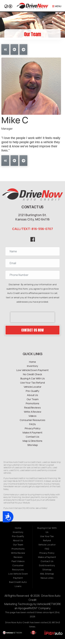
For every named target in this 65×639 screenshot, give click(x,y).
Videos (32, 416)
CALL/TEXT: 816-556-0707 (32, 229)
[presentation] (32, 317)
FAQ (47, 548)
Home (32, 361)
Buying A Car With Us (32, 378)
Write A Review (32, 411)
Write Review (18, 552)
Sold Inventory (47, 565)
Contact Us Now (32, 330)
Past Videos (18, 561)
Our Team (33, 399)
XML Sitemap (47, 573)
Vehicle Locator (32, 386)
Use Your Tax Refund (32, 382)
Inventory (32, 366)
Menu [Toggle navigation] (56, 6)
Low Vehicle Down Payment (32, 370)
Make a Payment (47, 557)
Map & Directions (32, 440)
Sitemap (47, 569)
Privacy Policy (32, 428)
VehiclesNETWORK (49, 604)
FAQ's (32, 424)
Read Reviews (32, 407)
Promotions (32, 403)
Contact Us (32, 436)
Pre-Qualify (32, 391)
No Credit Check (32, 374)
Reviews (18, 557)
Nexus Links (47, 577)
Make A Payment (32, 432)
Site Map (32, 445)
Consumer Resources (32, 420)
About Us (32, 395)
